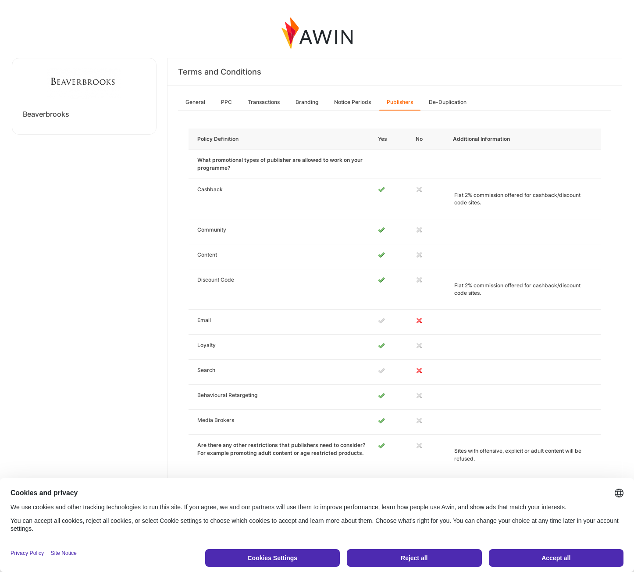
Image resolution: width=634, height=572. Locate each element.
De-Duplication (448, 102)
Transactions (264, 102)
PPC (226, 102)
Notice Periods (352, 102)
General (195, 102)
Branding (307, 102)
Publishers (400, 102)
